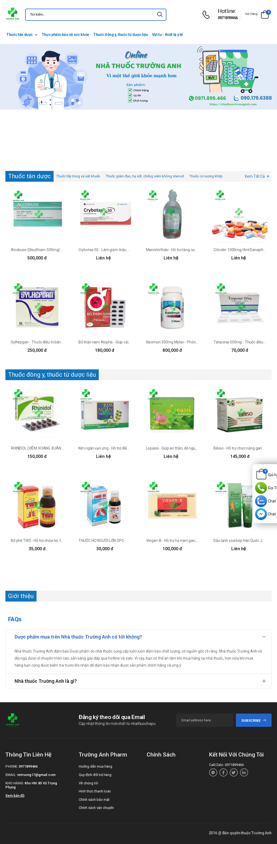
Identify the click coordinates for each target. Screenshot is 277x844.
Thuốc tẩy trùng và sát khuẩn (78, 176)
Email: (11, 775)
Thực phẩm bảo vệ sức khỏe (65, 34)
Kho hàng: (14, 783)
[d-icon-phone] (207, 15)
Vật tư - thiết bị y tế (167, 34)
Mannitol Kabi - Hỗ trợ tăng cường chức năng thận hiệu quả (194, 250)
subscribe (253, 720)
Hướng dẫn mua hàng (95, 766)
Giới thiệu (21, 596)
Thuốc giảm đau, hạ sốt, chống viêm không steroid (145, 176)
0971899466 (228, 18)
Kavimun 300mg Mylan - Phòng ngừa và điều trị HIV (188, 342)
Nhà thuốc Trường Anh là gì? (46, 681)
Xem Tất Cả (255, 176)
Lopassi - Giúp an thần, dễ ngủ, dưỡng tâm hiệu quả (188, 448)
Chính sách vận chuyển (96, 808)
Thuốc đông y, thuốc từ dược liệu (120, 34)
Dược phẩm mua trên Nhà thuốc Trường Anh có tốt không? (78, 637)
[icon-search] (159, 15)
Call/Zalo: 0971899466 (226, 765)
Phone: (11, 766)
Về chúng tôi (88, 783)
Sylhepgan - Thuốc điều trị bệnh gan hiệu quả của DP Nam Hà (61, 342)
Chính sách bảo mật (94, 800)
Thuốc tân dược (19, 34)
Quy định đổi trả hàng (95, 775)
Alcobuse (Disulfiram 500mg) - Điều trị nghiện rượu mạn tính (60, 250)
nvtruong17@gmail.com (36, 775)
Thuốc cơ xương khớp (206, 176)
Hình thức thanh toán (95, 791)
